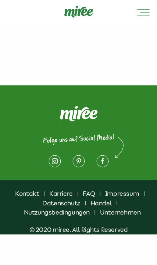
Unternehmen (120, 212)
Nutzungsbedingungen (57, 212)
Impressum (122, 194)
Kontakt (27, 194)
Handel (101, 203)
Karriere (61, 194)
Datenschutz (61, 203)
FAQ (89, 194)
